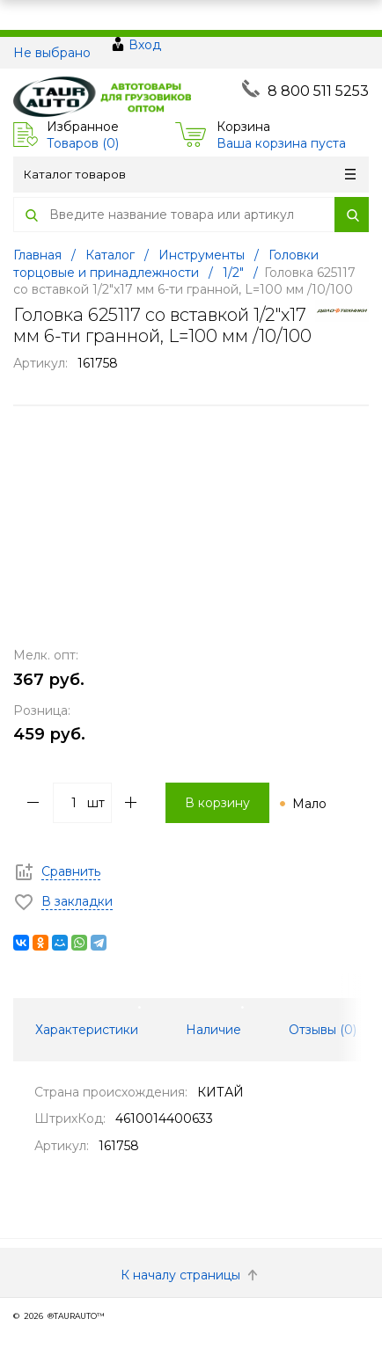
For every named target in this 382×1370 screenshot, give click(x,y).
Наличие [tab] (213, 1030)
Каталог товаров (190, 174)
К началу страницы (191, 1275)
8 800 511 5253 (318, 91)
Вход (145, 45)
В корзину (217, 803)
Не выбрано (52, 53)
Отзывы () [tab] (322, 1030)
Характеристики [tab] (86, 1030)
